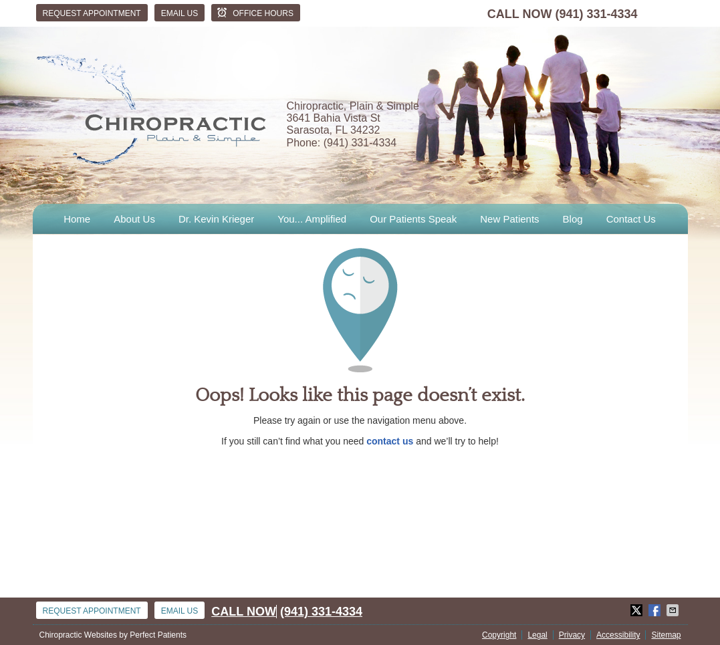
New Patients (509, 219)
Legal (537, 635)
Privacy (572, 635)
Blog (573, 219)
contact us (389, 441)
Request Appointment (92, 13)
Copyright (499, 635)
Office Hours (254, 12)
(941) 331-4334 (596, 14)
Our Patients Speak (413, 219)
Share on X (637, 610)
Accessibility (618, 635)
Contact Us (631, 219)
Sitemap (666, 635)
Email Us (180, 13)
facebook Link (654, 13)
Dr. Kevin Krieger (216, 219)
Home (77, 219)
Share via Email (674, 610)
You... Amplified (311, 219)
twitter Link (675, 13)
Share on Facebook (655, 610)
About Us (134, 219)
